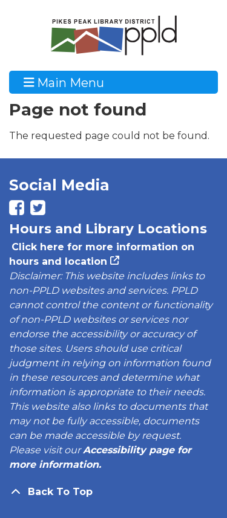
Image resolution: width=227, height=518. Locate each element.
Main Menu (64, 82)
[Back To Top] (113, 492)
